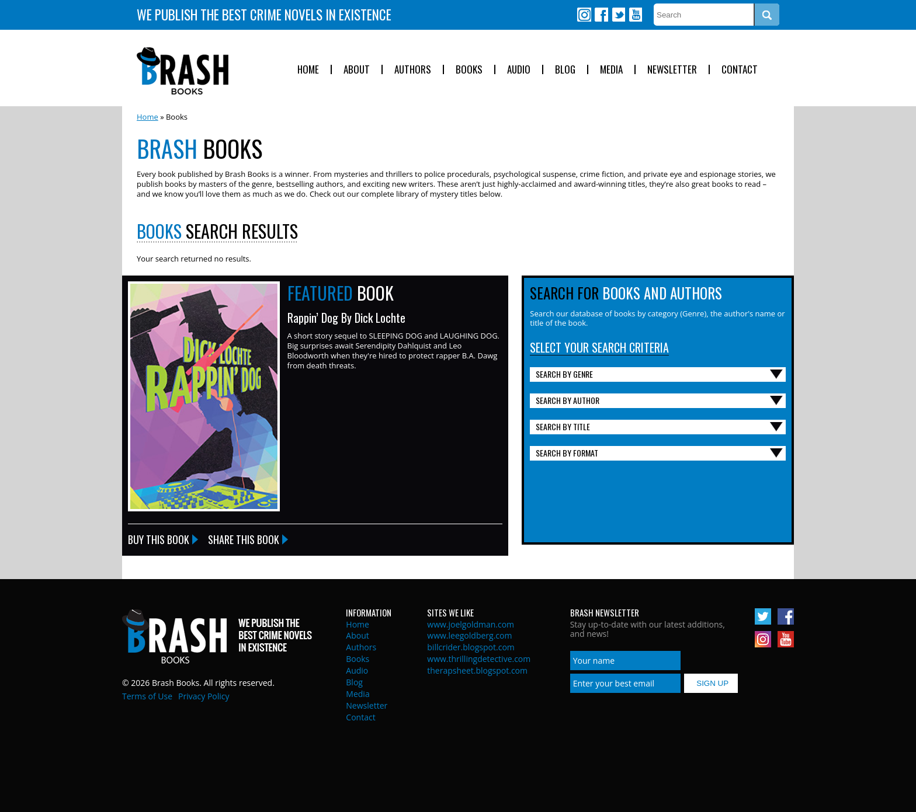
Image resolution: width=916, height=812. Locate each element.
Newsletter (672, 70)
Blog (565, 70)
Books (469, 70)
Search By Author (567, 400)
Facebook (601, 15)
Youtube (635, 15)
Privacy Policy (203, 696)
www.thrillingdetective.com (478, 658)
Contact (739, 70)
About (357, 70)
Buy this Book (158, 539)
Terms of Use (147, 696)
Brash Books (182, 71)
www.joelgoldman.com (470, 624)
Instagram (584, 15)
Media (611, 70)
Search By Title (563, 426)
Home (308, 70)
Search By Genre (564, 374)
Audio (518, 70)
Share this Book (243, 539)
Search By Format (567, 453)
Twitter (618, 15)
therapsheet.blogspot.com (477, 670)
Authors (412, 70)
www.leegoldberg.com (469, 635)
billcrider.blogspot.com (471, 647)
